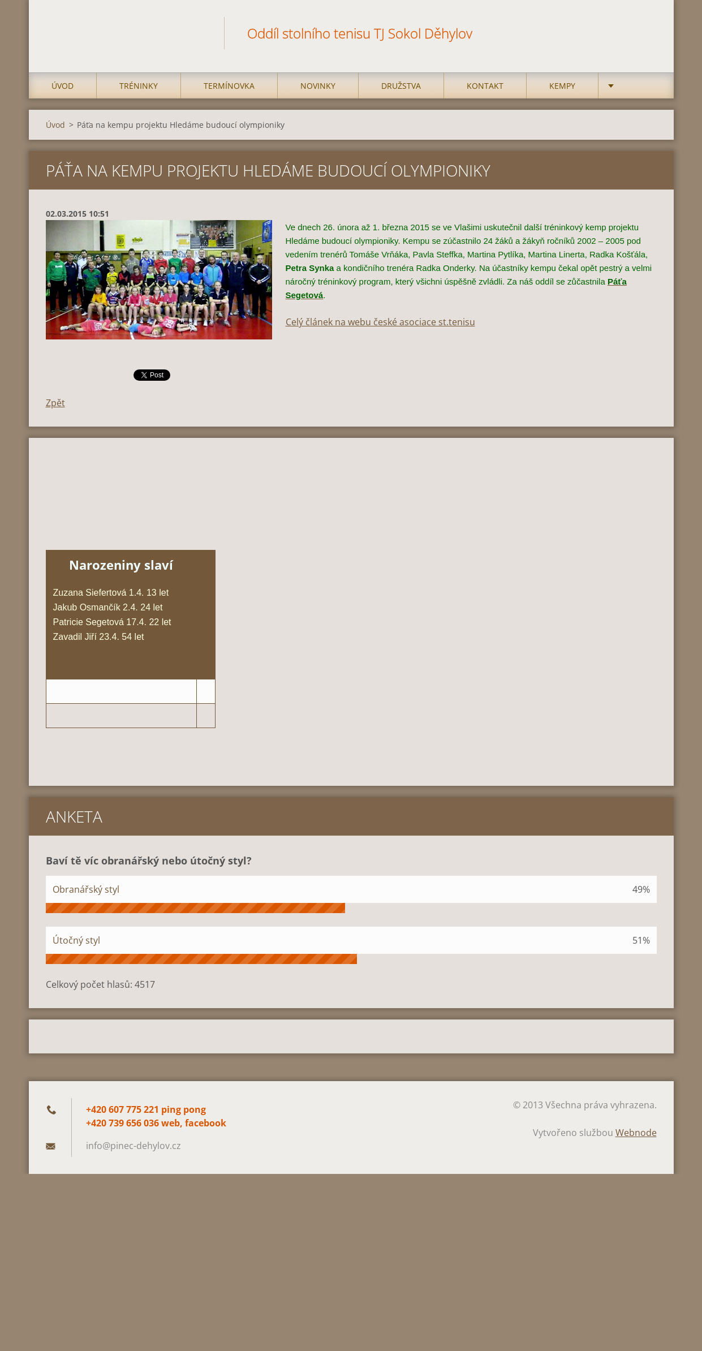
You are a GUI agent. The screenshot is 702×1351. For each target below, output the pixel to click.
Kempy (562, 85)
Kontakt (485, 85)
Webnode (636, 1132)
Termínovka (229, 85)
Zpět (55, 403)
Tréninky (138, 85)
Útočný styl (76, 940)
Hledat (644, 33)
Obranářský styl (86, 889)
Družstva (401, 85)
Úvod (62, 85)
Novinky (317, 85)
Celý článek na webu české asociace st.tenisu (380, 322)
